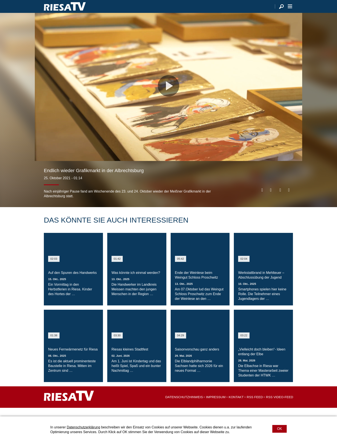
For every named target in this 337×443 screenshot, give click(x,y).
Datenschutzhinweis (184, 405)
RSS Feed (255, 405)
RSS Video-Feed (279, 405)
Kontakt (236, 405)
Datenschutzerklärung (83, 427)
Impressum (215, 405)
